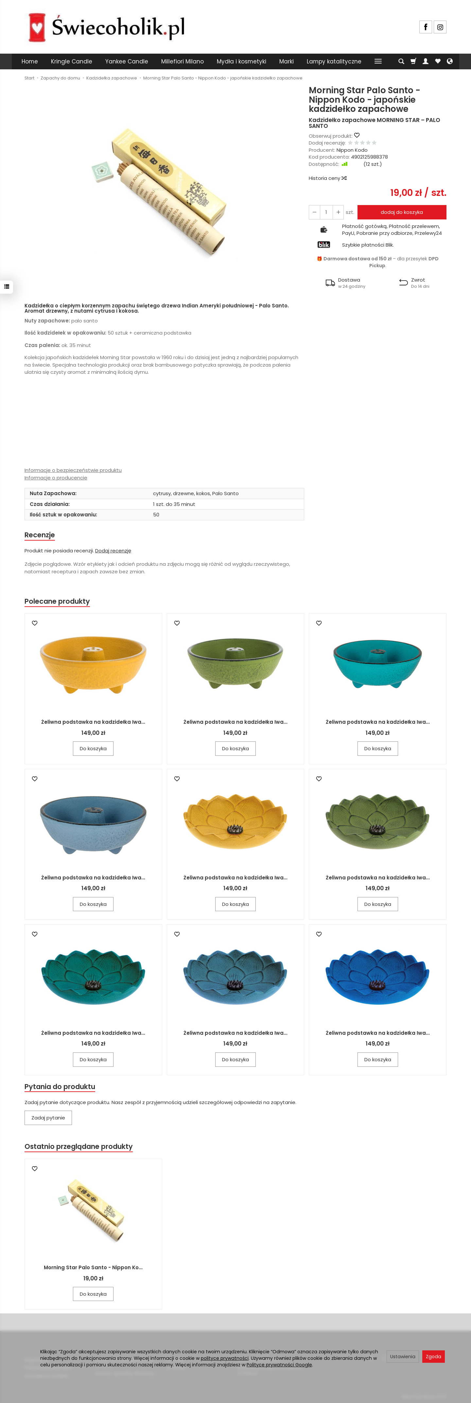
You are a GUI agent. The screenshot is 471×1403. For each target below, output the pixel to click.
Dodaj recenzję (113, 550)
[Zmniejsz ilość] (337, 212)
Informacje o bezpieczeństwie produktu (73, 470)
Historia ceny (327, 178)
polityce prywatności (225, 1358)
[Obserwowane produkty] (437, 61)
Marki (286, 61)
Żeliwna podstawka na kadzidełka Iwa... (93, 722)
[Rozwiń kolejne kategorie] (378, 61)
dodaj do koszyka (402, 212)
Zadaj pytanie (48, 1118)
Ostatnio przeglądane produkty (79, 1147)
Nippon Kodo (352, 150)
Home (30, 61)
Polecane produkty (57, 601)
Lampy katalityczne (334, 61)
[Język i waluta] (450, 61)
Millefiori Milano (182, 61)
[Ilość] (326, 212)
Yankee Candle (126, 61)
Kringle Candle (71, 61)
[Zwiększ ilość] (314, 212)
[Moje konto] (425, 61)
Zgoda (433, 1356)
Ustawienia (402, 1356)
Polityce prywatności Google (279, 1364)
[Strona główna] (106, 26)
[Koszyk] (413, 61)
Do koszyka (93, 748)
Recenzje (40, 535)
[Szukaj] (401, 61)
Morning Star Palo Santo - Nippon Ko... (93, 1267)
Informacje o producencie (56, 477)
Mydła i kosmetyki (241, 61)
